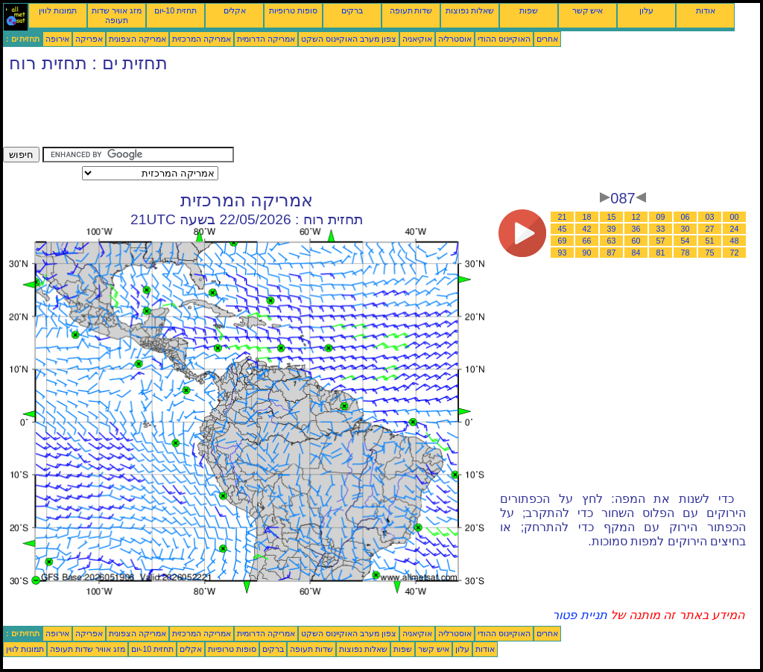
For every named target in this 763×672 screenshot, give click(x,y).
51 (710, 240)
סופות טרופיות (293, 10)
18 (587, 216)
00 (734, 216)
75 (710, 252)
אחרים (547, 38)
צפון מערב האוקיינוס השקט (348, 38)
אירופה (57, 38)
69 (562, 240)
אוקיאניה (417, 38)
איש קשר (588, 10)
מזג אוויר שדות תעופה (117, 15)
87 (611, 252)
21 (562, 216)
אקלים (235, 10)
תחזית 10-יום (175, 10)
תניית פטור (579, 615)
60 (636, 240)
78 (685, 252)
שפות (528, 10)
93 (562, 252)
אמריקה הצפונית (137, 38)
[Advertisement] (274, 113)
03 (710, 216)
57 (660, 240)
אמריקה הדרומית (266, 38)
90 (587, 252)
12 (636, 216)
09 (660, 216)
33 (660, 228)
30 (685, 228)
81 (660, 252)
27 (710, 228)
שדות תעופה (411, 10)
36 (636, 228)
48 (734, 240)
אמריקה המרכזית (201, 38)
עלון (646, 10)
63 (611, 240)
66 (587, 240)
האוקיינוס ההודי (504, 38)
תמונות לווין (58, 10)
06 (685, 216)
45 (562, 228)
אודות (705, 10)
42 (587, 228)
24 (734, 228)
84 (636, 252)
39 (611, 228)
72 (734, 252)
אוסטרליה (455, 38)
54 (685, 240)
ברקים (352, 10)
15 (611, 216)
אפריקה (89, 38)
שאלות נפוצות (470, 10)
